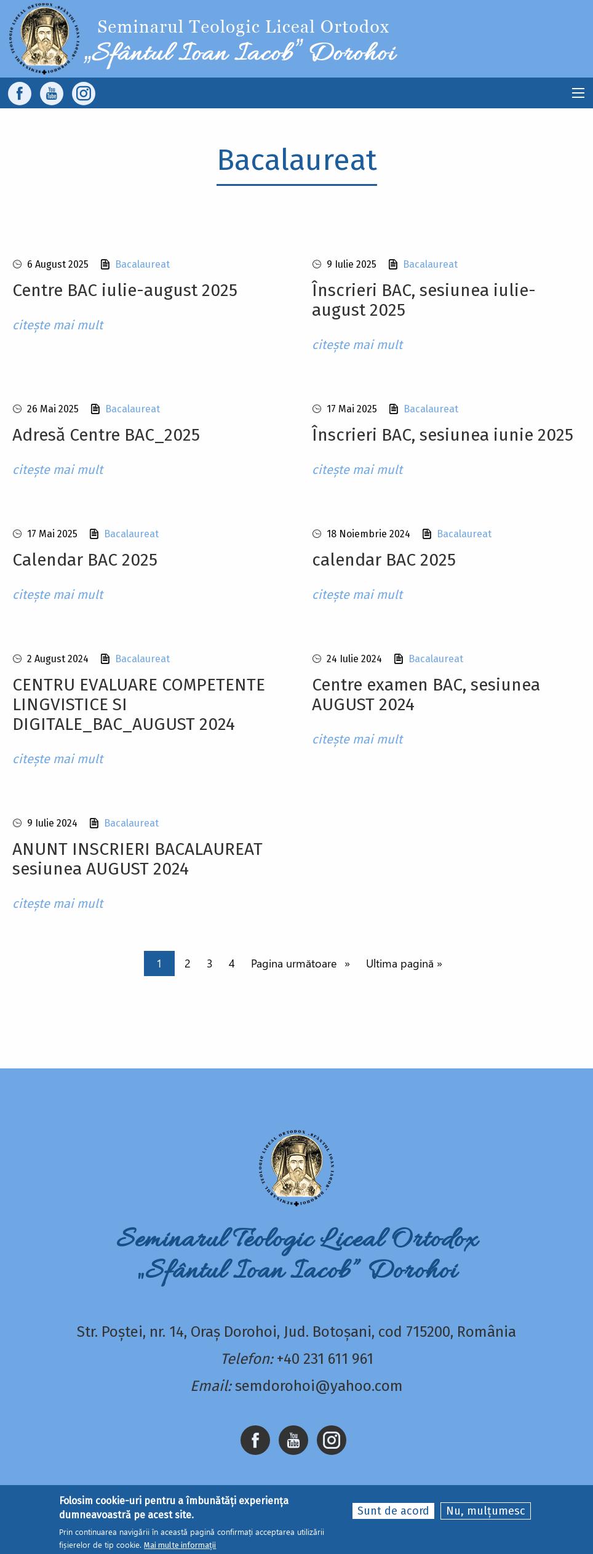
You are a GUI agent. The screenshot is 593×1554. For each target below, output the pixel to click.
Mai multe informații (180, 1545)
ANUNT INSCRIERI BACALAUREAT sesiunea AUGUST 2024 (137, 859)
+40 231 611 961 (325, 1359)
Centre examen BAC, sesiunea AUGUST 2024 (426, 695)
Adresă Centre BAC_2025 (106, 435)
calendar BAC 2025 (384, 560)
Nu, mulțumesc (485, 1511)
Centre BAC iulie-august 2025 (124, 290)
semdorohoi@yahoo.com (319, 1386)
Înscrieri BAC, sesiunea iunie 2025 (442, 435)
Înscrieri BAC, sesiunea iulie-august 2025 (424, 300)
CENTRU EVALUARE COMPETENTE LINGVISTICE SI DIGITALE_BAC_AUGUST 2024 (138, 704)
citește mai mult (57, 325)
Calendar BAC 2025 (84, 560)
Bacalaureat (142, 264)
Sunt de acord (393, 1511)
